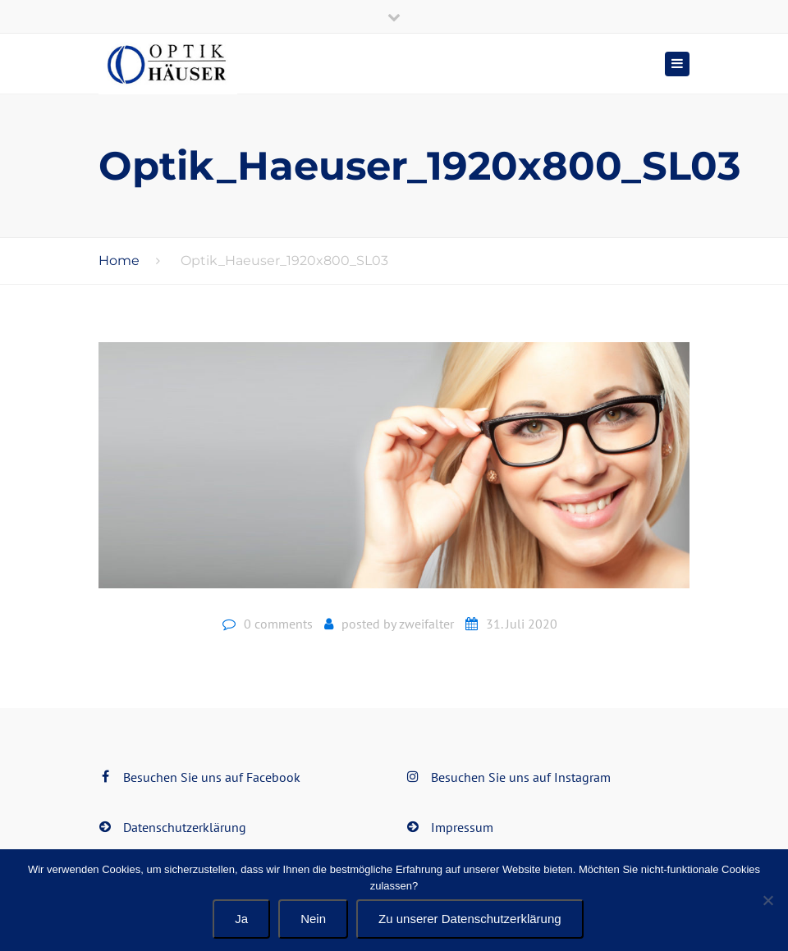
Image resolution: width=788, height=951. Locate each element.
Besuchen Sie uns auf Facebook (211, 777)
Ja (241, 919)
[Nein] (767, 900)
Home (119, 260)
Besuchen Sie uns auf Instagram (521, 777)
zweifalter (426, 623)
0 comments (278, 623)
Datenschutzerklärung (184, 827)
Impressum (462, 827)
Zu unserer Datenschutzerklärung (469, 919)
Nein (313, 919)
